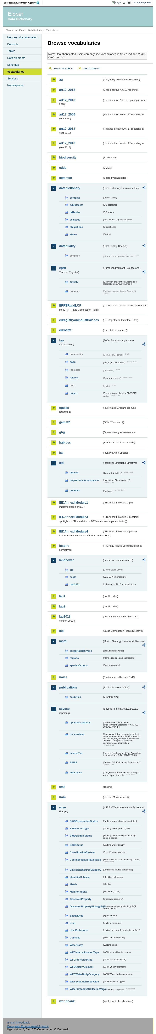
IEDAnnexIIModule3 (73, 517)
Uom (72, 923)
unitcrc (74, 393)
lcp (61, 630)
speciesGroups (78, 665)
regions (74, 658)
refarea (74, 377)
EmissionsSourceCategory (85, 869)
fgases (64, 407)
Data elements (16, 57)
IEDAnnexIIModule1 (73, 502)
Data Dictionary (36, 30)
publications (68, 687)
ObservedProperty (80, 899)
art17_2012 (67, 128)
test (61, 786)
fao (61, 340)
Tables (11, 51)
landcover (66, 560)
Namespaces (15, 85)
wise (62, 807)
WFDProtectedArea (81, 959)
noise (63, 677)
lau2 (62, 606)
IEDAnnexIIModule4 (73, 531)
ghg (62, 432)
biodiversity (67, 157)
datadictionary (69, 188)
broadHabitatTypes (81, 650)
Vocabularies (15, 71)
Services (12, 78)
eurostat (65, 330)
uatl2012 (75, 584)
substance (76, 772)
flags (72, 361)
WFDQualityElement (81, 966)
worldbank (67, 1001)
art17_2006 (67, 114)
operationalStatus (80, 722)
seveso (64, 708)
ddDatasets (76, 204)
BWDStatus (76, 845)
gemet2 (64, 422)
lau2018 (64, 616)
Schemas (13, 64)
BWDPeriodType (79, 828)
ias (61, 452)
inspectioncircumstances (84, 480)
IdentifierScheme (80, 877)
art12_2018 (67, 100)
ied (61, 462)
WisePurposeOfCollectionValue (86, 988)
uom (62, 797)
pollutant (75, 490)
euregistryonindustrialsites (79, 320)
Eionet (22, 30)
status (73, 234)
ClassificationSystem (82, 852)
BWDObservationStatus (84, 821)
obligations (76, 227)
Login (118, 2)
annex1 (74, 472)
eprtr (62, 268)
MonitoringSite (78, 891)
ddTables (75, 212)
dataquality (67, 246)
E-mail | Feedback (18, 1022)
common (65, 177)
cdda (62, 167)
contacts (75, 197)
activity (74, 281)
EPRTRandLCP (70, 305)
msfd (62, 641)
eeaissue (75, 219)
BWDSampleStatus (81, 835)
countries (75, 696)
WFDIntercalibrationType (84, 952)
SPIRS (73, 762)
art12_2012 (67, 89)
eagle (73, 577)
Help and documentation (22, 37)
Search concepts (91, 68)
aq (61, 79)
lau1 (62, 596)
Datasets (12, 44)
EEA (23, 3)
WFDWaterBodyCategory (84, 974)
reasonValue (77, 734)
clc (71, 569)
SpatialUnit (76, 915)
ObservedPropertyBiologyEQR (86, 906)
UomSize (75, 937)
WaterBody (76, 945)
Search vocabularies (63, 68)
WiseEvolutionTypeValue (84, 981)
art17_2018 (67, 143)
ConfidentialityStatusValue (85, 859)
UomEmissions (78, 930)
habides (65, 442)
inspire (64, 545)
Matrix (73, 884)
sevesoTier (76, 753)
